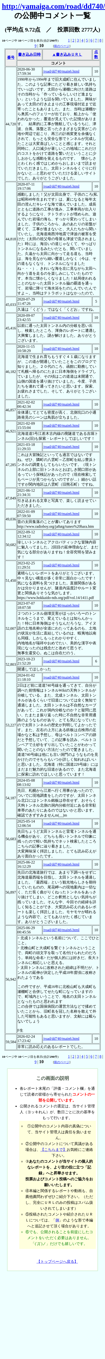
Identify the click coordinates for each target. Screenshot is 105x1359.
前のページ (61, 46)
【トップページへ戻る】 (57, 1262)
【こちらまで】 (53, 1150)
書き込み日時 (29, 54)
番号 (11, 57)
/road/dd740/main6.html (61, 71)
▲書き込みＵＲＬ (67, 54)
